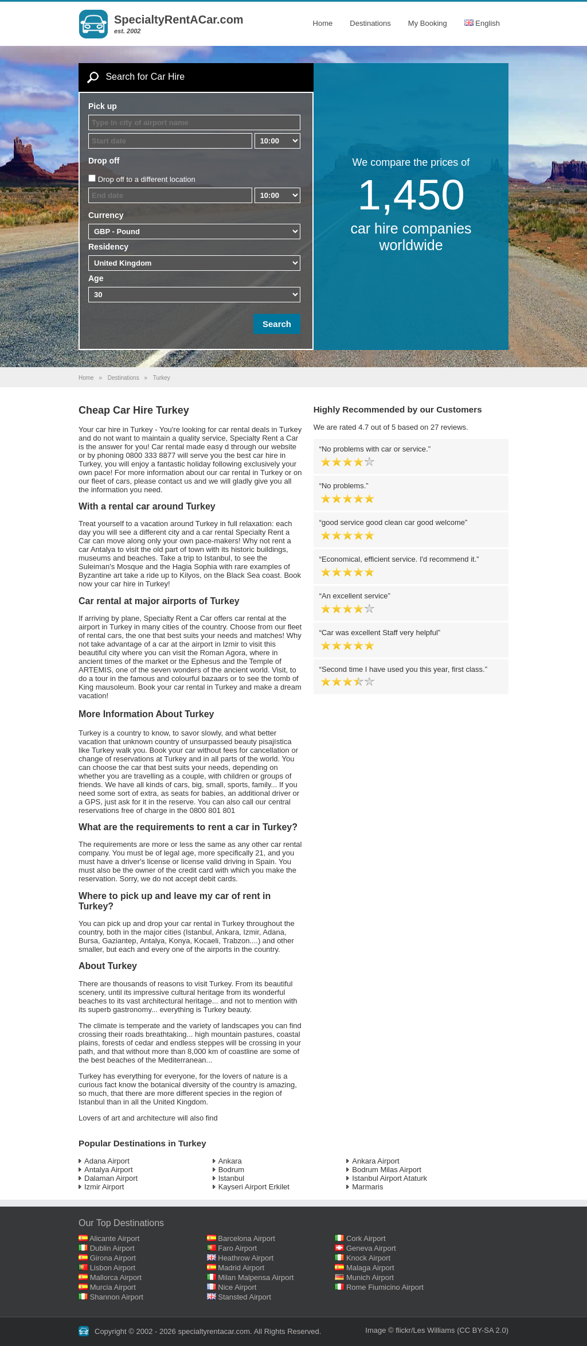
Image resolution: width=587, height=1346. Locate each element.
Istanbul (231, 1178)
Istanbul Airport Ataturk (389, 1178)
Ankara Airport (375, 1161)
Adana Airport (107, 1161)
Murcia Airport (113, 1287)
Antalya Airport (108, 1169)
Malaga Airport (370, 1267)
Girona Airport (113, 1258)
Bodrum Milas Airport (386, 1169)
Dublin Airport (112, 1248)
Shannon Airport (116, 1297)
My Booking (427, 23)
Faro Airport (237, 1248)
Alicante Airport (114, 1238)
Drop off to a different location (146, 179)
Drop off (103, 160)
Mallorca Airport (116, 1277)
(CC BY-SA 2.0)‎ (482, 1330)
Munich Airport (370, 1277)
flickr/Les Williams (425, 1330)
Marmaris (367, 1186)
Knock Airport (368, 1258)
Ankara (230, 1161)
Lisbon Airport (113, 1267)
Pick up (102, 106)
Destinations (370, 23)
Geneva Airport (371, 1248)
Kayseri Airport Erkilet (253, 1186)
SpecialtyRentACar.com (179, 19)
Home (323, 23)
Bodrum (231, 1169)
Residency (108, 246)
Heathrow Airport (245, 1258)
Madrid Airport (241, 1267)
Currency (105, 215)
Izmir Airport (104, 1186)
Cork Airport (366, 1238)
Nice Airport (237, 1287)
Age (95, 278)
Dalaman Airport (111, 1178)
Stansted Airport (244, 1297)
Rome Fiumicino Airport (385, 1287)
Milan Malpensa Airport (256, 1277)
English (482, 23)
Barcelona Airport (246, 1238)
